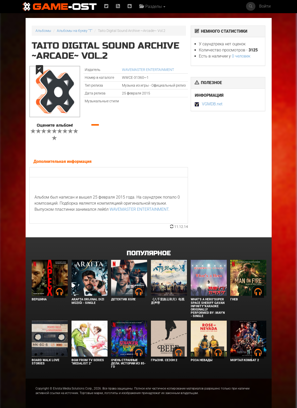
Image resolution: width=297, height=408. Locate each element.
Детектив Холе (123, 299)
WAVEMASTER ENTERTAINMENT (148, 70)
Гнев (234, 299)
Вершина (39, 299)
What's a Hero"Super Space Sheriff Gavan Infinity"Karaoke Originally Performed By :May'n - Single (208, 308)
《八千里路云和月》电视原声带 (167, 301)
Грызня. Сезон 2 (164, 360)
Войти (265, 6)
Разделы (152, 6)
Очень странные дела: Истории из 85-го (128, 363)
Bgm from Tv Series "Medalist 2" (88, 361)
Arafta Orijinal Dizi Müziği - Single (88, 301)
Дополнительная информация (62, 161)
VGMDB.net (212, 104)
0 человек (241, 56)
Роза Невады (201, 360)
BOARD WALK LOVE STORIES (45, 361)
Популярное (148, 253)
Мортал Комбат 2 (244, 360)
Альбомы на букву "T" (74, 31)
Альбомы (43, 31)
